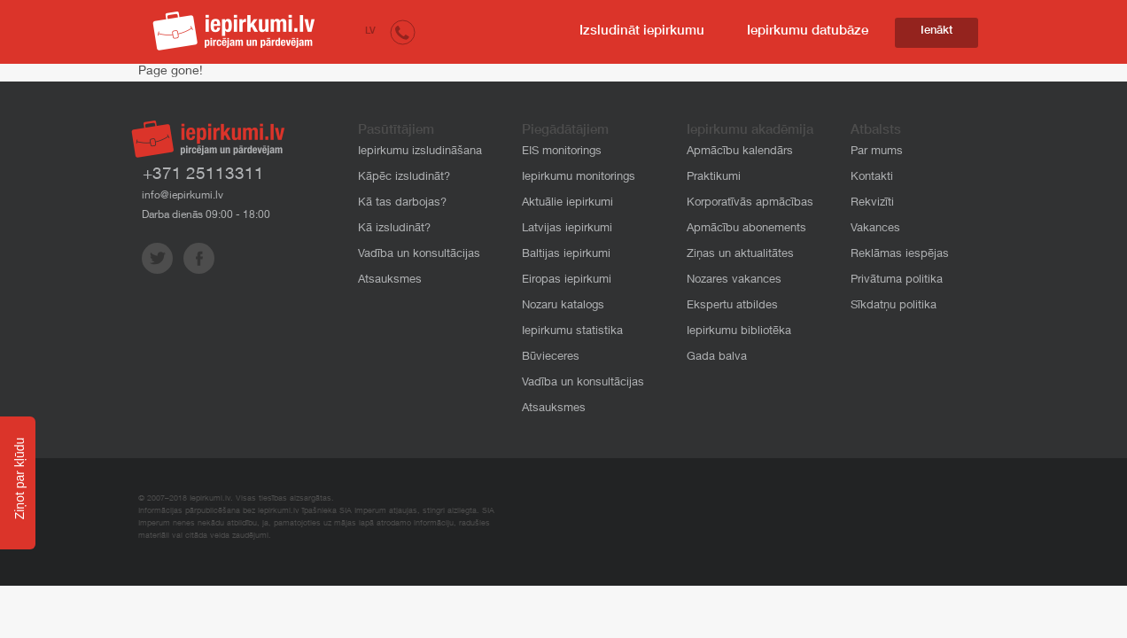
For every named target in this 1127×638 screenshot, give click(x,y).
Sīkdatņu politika (894, 306)
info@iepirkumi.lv (182, 196)
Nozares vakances (734, 280)
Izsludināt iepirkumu (641, 31)
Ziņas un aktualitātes (740, 255)
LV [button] (370, 31)
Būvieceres (550, 357)
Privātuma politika (897, 280)
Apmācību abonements (746, 229)
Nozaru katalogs (563, 306)
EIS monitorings (562, 152)
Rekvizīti (872, 203)
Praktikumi (714, 177)
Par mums (877, 152)
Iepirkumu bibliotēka (739, 332)
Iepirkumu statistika (572, 332)
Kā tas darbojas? (402, 203)
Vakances (875, 229)
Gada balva (717, 357)
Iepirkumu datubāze (807, 31)
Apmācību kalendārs (740, 152)
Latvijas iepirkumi (567, 229)
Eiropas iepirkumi (566, 280)
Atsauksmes (390, 280)
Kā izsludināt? (394, 229)
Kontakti (872, 177)
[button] (403, 31)
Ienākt (936, 31)
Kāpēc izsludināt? (404, 177)
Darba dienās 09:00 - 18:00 (206, 215)
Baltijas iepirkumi (566, 255)
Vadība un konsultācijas (419, 255)
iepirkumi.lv (233, 31)
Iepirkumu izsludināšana (420, 152)
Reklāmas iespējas (900, 255)
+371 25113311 (203, 175)
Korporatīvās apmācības (750, 203)
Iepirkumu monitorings (578, 177)
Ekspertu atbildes (732, 306)
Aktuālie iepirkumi (567, 203)
